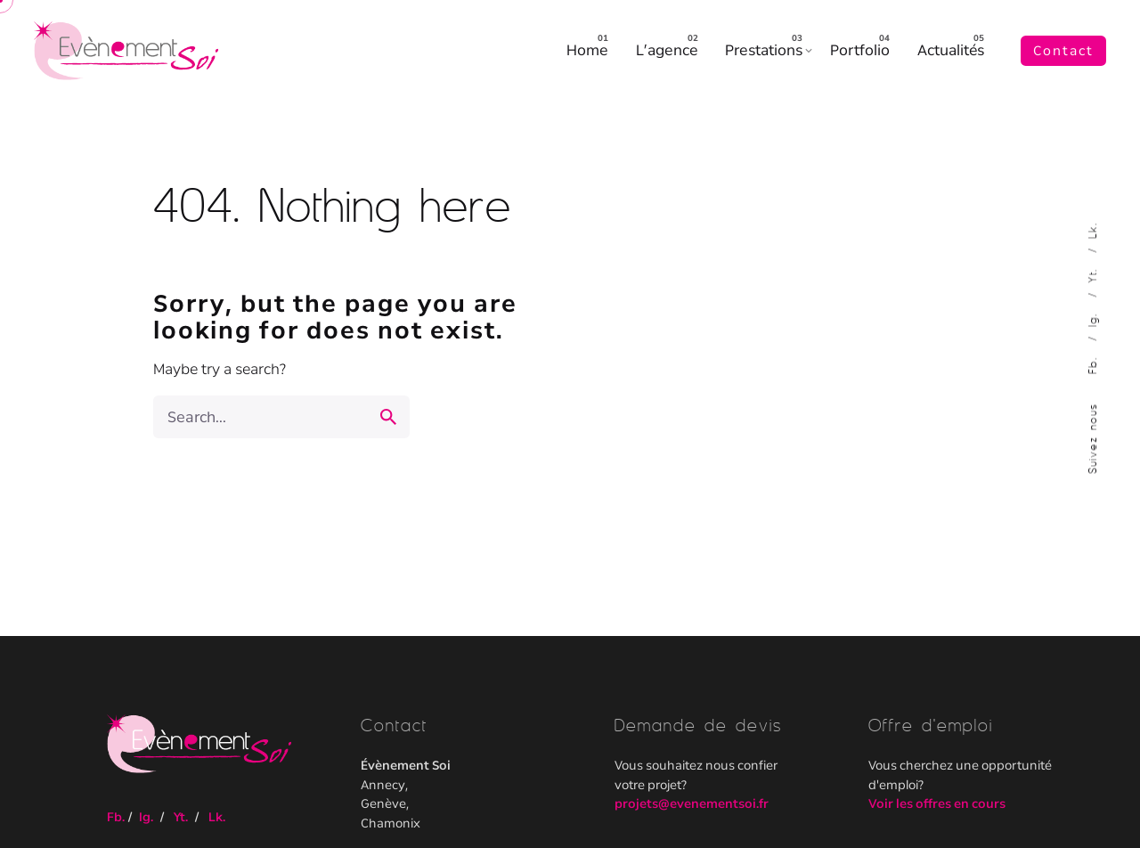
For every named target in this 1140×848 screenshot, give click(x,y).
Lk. (1092, 230)
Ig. (1092, 316)
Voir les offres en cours (937, 803)
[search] (388, 416)
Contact (1063, 50)
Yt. (1092, 272)
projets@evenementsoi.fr (692, 803)
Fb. (1092, 362)
